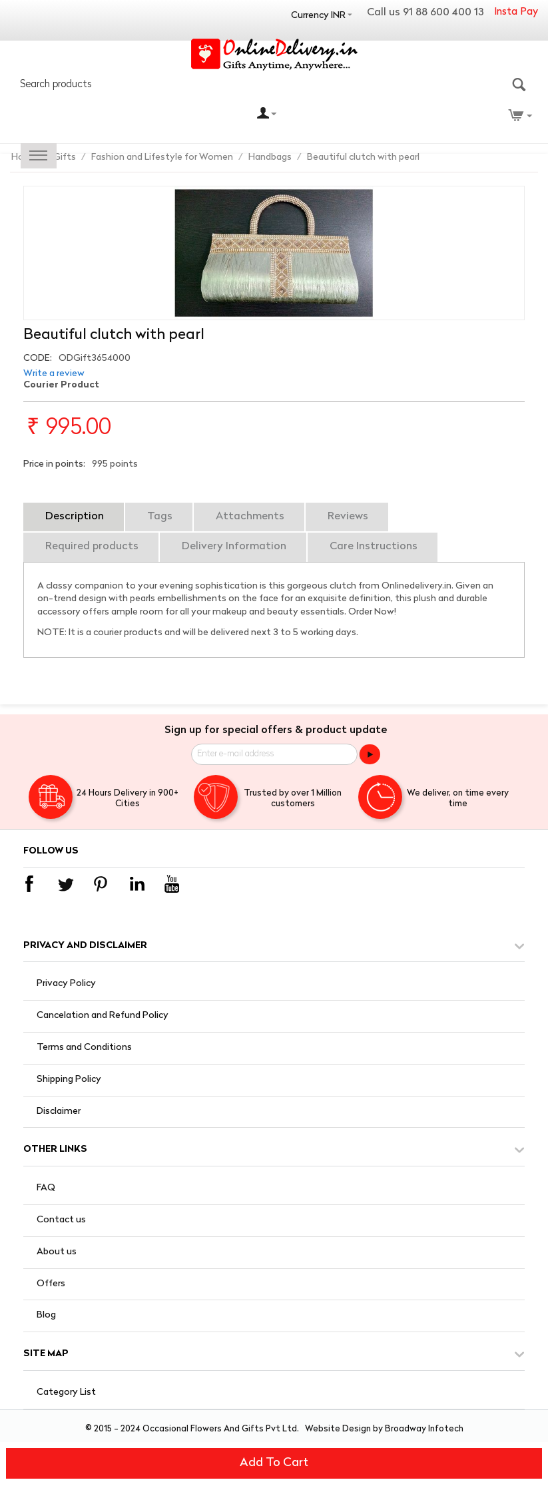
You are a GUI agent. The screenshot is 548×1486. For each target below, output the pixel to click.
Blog (46, 1315)
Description (74, 516)
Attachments (250, 516)
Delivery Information (234, 546)
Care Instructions (373, 546)
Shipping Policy (69, 1080)
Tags (159, 516)
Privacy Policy (66, 984)
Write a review (54, 374)
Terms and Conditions (84, 1048)
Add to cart (274, 1463)
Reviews (348, 516)
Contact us (61, 1220)
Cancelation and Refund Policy (102, 1016)
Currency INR (318, 16)
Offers (51, 1284)
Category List (66, 1392)
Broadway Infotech (424, 1429)
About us (57, 1252)
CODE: (37, 359)
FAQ (46, 1188)
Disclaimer (59, 1111)
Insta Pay (516, 12)
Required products (91, 546)
